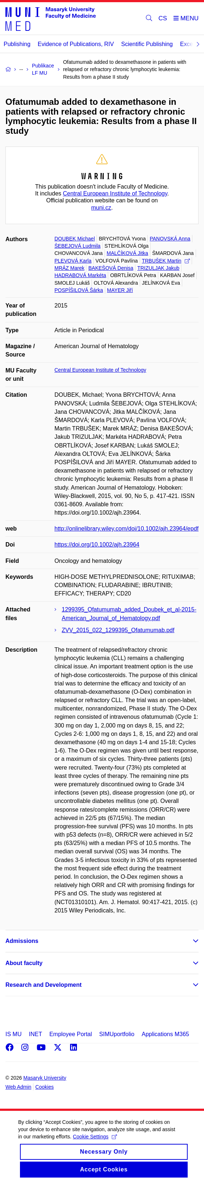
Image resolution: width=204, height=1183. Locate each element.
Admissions (21, 941)
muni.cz (101, 208)
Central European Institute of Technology (115, 193)
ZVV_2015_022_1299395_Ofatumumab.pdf (118, 630)
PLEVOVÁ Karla (72, 261)
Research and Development (43, 985)
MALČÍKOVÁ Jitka (127, 253)
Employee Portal (70, 1034)
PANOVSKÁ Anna (170, 239)
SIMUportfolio (116, 1034)
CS (163, 18)
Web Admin (18, 1087)
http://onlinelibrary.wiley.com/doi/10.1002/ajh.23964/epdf (126, 528)
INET (35, 1034)
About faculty (23, 963)
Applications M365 (165, 1034)
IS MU (13, 1034)
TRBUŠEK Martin (166, 261)
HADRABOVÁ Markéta (80, 275)
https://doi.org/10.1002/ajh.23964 (96, 544)
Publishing (17, 44)
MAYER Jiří (120, 290)
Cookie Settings (95, 1143)
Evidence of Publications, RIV (76, 44)
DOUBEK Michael (74, 239)
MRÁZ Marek (69, 268)
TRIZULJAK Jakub (158, 268)
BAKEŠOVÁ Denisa (110, 268)
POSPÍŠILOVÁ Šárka (78, 290)
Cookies (44, 1087)
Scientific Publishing (147, 44)
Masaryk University (44, 1078)
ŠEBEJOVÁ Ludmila (77, 246)
